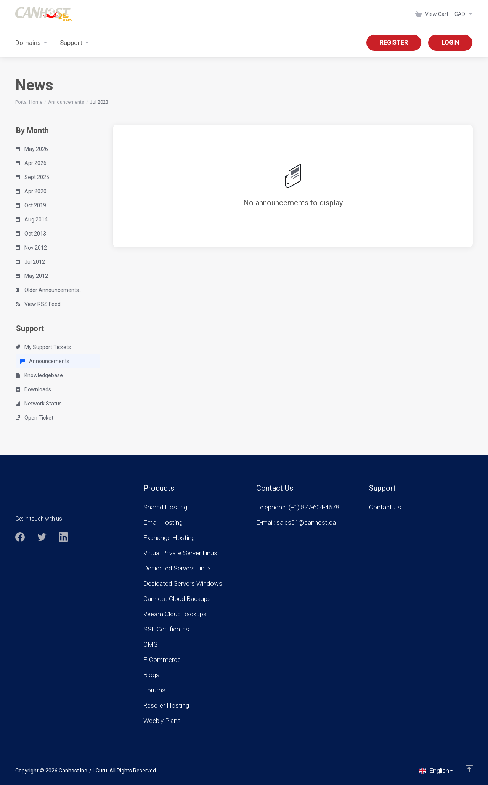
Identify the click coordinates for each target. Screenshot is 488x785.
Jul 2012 (30, 262)
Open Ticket (34, 418)
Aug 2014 (32, 219)
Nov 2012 (31, 248)
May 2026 (32, 149)
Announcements (66, 102)
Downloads (33, 389)
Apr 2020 (31, 191)
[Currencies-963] (462, 14)
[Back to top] (469, 768)
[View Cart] (431, 14)
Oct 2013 (31, 234)
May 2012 (32, 276)
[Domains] (31, 42)
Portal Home (28, 102)
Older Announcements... (49, 290)
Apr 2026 (31, 163)
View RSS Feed (38, 304)
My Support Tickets (43, 347)
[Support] (74, 42)
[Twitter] (42, 537)
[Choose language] (436, 770)
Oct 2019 (31, 205)
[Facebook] (20, 537)
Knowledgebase (39, 375)
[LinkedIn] (63, 537)
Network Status (39, 404)
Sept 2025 (32, 177)
